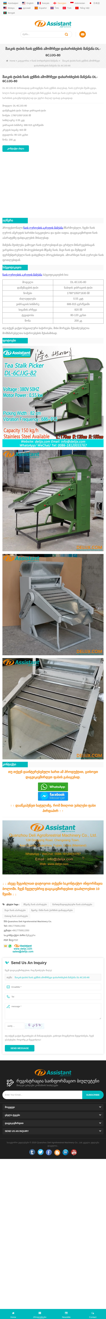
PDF (16, 940)
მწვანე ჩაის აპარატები (35, 904)
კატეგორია (23, 61)
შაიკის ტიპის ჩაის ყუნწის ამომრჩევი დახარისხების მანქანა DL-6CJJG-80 (52, 977)
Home (10, 61)
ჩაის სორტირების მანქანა (45, 61)
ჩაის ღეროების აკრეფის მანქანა (43, 227)
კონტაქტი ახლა (15, 148)
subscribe (93, 1095)
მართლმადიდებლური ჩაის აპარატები (72, 904)
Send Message (20, 1048)
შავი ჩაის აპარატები (15, 910)
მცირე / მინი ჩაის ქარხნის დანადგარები (52, 910)
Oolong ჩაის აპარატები (16, 916)
